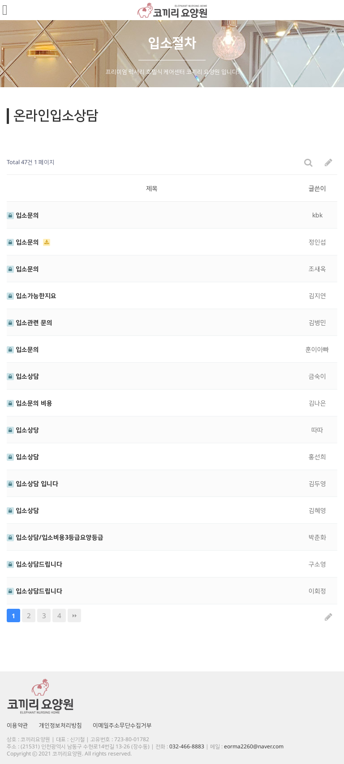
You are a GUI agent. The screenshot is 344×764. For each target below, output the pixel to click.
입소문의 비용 (29, 403)
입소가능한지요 (31, 295)
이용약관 (17, 725)
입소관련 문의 (29, 322)
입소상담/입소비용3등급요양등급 (55, 537)
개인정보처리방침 (60, 725)
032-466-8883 (186, 746)
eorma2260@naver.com (254, 746)
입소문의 (23, 215)
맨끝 (74, 615)
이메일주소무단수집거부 (122, 725)
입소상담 (23, 376)
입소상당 (23, 429)
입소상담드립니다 (34, 564)
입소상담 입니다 (32, 483)
